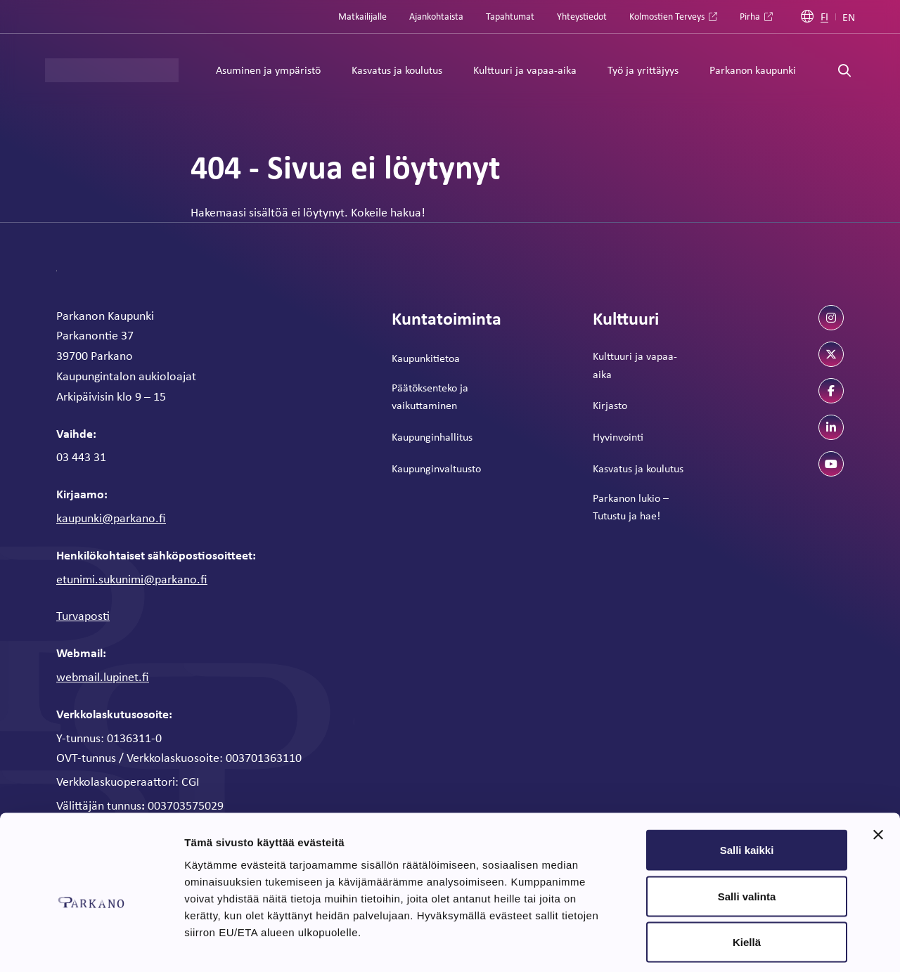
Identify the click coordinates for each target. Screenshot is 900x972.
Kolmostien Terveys (667, 15)
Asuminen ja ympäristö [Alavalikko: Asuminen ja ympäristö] (268, 69)
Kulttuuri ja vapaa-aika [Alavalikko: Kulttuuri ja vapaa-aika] (525, 69)
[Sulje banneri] (878, 772)
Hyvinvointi (618, 436)
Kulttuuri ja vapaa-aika (635, 365)
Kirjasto (610, 405)
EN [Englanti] (848, 16)
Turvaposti (83, 615)
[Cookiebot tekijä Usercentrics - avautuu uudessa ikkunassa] (91, 944)
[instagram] (831, 317)
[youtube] (831, 464)
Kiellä (747, 880)
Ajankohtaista (436, 15)
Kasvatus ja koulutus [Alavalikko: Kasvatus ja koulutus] (397, 69)
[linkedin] (831, 427)
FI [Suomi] (824, 16)
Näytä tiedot (752, 944)
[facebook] (831, 390)
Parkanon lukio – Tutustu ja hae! (631, 507)
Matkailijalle (362, 15)
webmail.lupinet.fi (102, 676)
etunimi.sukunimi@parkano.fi (131, 578)
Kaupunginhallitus (432, 436)
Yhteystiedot (582, 15)
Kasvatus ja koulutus (638, 468)
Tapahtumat (510, 15)
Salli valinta (747, 834)
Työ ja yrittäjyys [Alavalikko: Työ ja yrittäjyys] (643, 69)
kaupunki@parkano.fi (111, 517)
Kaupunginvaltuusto (436, 468)
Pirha (750, 15)
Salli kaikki (747, 787)
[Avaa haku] (844, 71)
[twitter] (831, 354)
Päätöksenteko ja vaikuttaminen (430, 396)
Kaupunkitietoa (426, 357)
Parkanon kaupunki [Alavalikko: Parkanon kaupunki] (752, 69)
